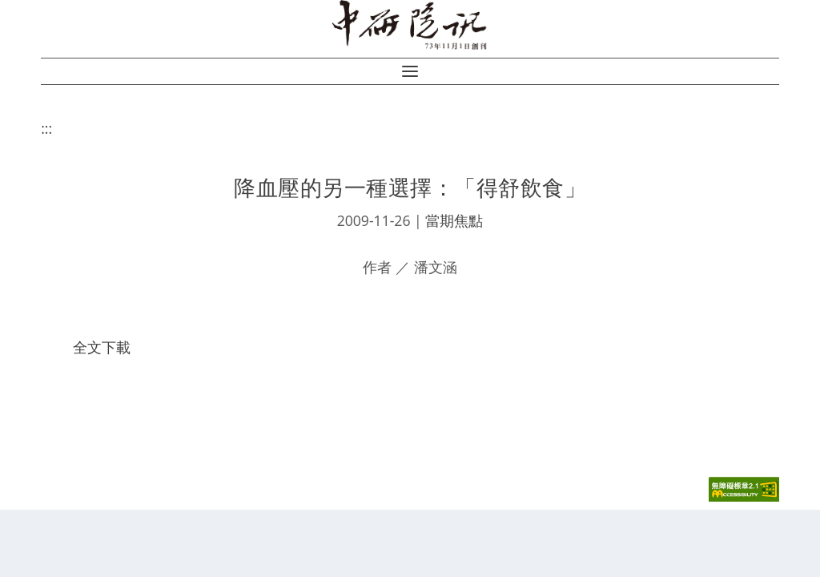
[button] (410, 71)
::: (46, 128)
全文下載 (102, 347)
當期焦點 (454, 220)
